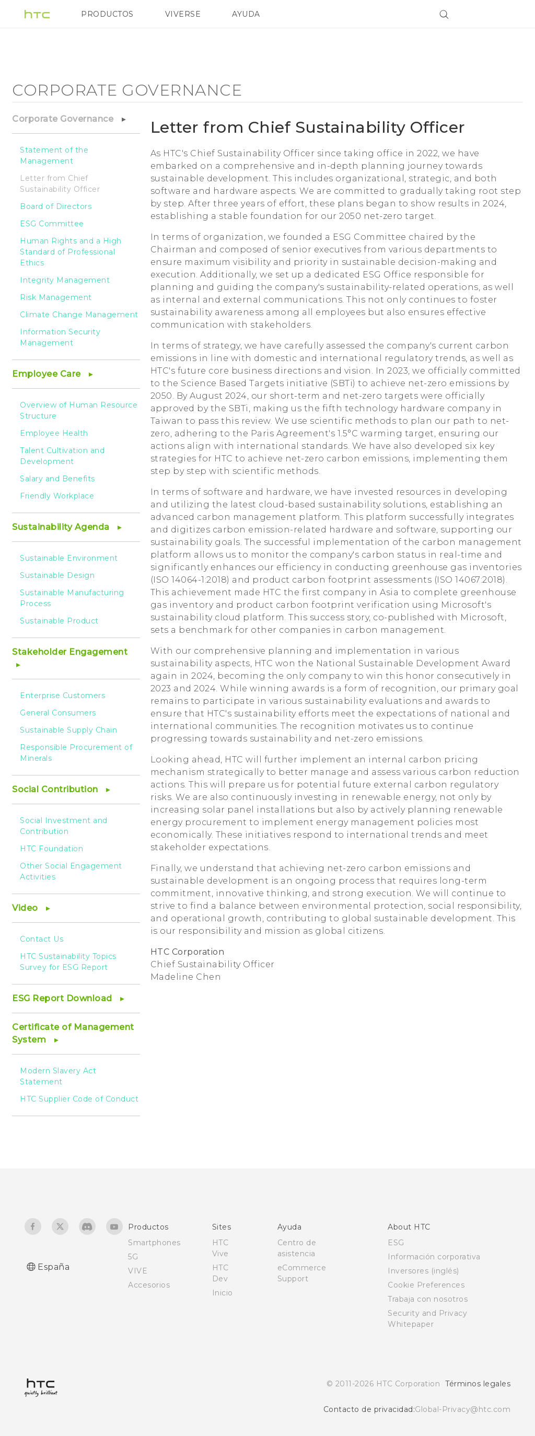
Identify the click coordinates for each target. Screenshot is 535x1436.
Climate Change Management (79, 314)
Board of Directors (55, 206)
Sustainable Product (59, 621)
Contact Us (41, 939)
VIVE (137, 1271)
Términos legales (477, 1383)
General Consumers (58, 712)
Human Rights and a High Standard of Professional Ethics (71, 252)
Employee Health (54, 433)
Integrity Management (65, 280)
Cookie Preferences (426, 1285)
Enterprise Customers (62, 695)
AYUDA (246, 14)
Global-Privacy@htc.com (462, 1409)
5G (133, 1256)
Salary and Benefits (57, 478)
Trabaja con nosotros (428, 1299)
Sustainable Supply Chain (68, 730)
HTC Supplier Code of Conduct (79, 1099)
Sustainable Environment (69, 558)
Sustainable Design (57, 575)
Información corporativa (434, 1256)
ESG (396, 1242)
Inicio (222, 1293)
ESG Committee (52, 223)
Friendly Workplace (57, 496)
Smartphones (154, 1242)
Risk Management (56, 297)
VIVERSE (183, 14)
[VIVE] (496, 14)
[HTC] (37, 14)
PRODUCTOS (107, 14)
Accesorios (149, 1285)
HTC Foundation (51, 848)
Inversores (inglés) (423, 1271)
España (53, 1267)
